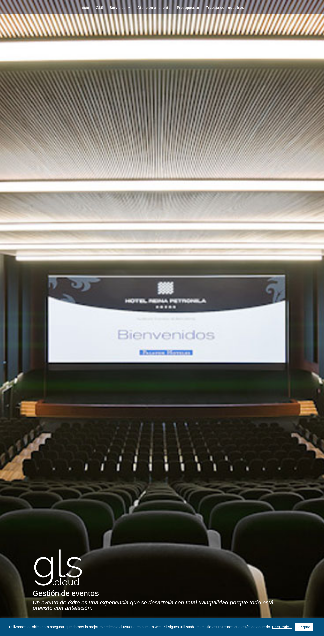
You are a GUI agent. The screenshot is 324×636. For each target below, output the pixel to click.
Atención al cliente (153, 8)
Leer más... (282, 627)
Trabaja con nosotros (225, 8)
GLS (99, 8)
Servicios (118, 8)
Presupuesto (188, 8)
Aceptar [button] (304, 627)
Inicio (84, 8)
